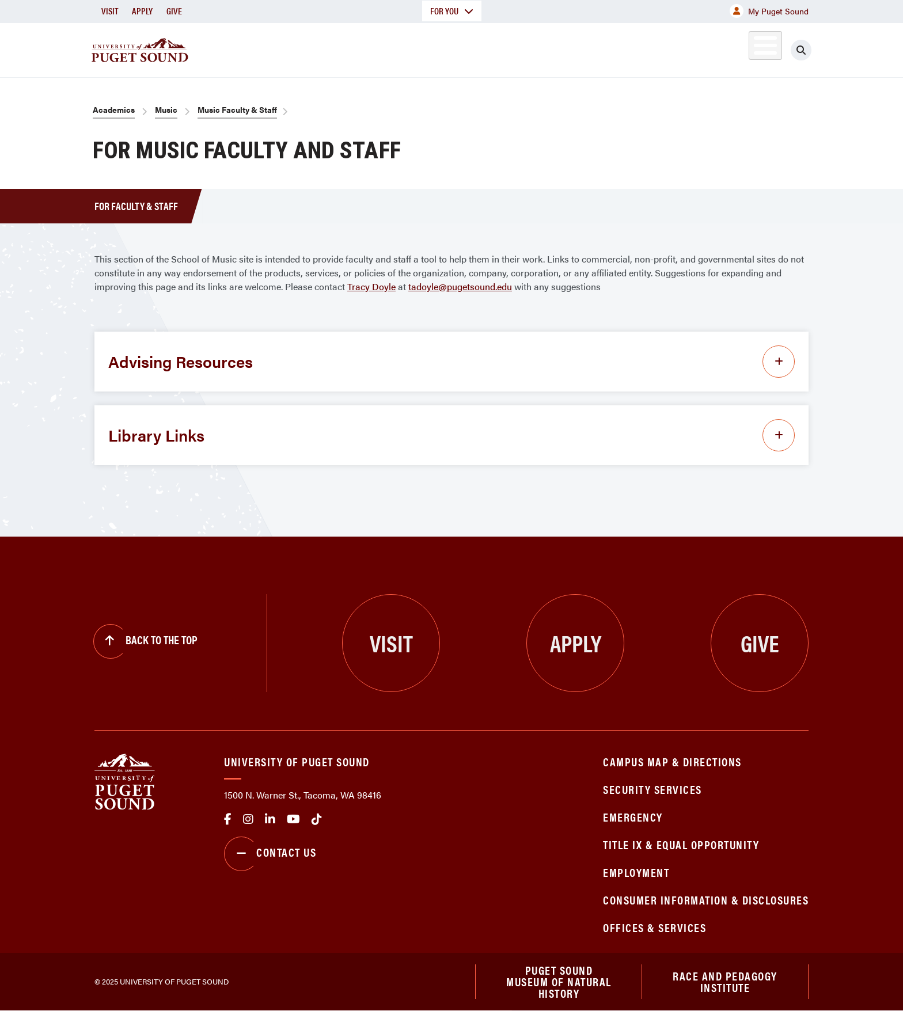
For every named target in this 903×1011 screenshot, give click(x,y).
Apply (142, 10)
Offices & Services (654, 927)
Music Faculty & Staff (237, 109)
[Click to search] (801, 50)
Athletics (675, 48)
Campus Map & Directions (672, 761)
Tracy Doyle (371, 286)
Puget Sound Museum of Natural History (559, 981)
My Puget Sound (769, 11)
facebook (228, 819)
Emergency (633, 816)
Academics (410, 48)
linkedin (270, 819)
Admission (496, 48)
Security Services (652, 789)
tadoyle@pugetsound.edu (460, 286)
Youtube (293, 819)
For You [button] (451, 10)
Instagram (248, 819)
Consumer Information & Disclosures (706, 899)
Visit (109, 10)
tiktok (317, 819)
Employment (636, 872)
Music (166, 109)
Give (174, 10)
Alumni (736, 48)
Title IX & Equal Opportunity (681, 844)
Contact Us (270, 854)
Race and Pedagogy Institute (725, 981)
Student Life (587, 48)
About (333, 48)
